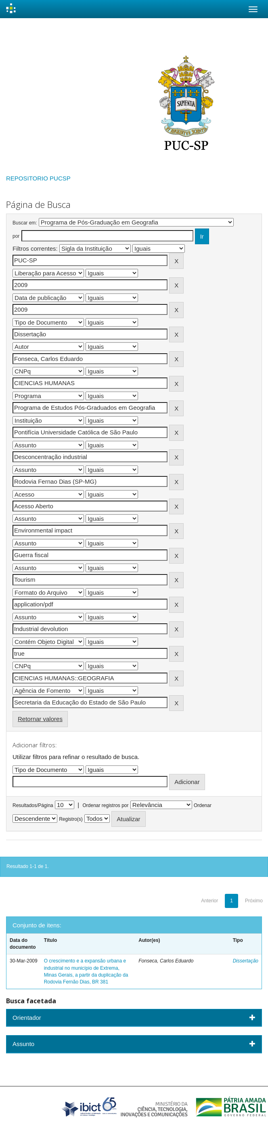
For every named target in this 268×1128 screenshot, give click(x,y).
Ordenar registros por (105, 805)
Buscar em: (25, 223)
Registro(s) (71, 819)
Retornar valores (40, 718)
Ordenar (202, 805)
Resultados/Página (33, 805)
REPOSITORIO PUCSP (38, 178)
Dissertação (245, 961)
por (16, 236)
